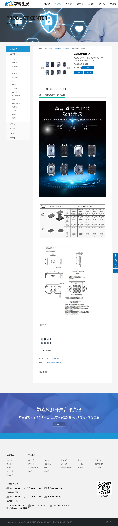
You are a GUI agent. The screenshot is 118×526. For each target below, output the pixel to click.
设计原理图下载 (87, 68)
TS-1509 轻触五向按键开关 (54, 362)
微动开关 (98, 460)
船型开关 (30, 464)
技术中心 (80, 4)
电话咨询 (78, 72)
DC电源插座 (99, 464)
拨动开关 (51, 48)
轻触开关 (17, 4)
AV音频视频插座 (67, 468)
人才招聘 (13, 138)
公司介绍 (102, 4)
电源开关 (81, 468)
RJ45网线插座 (32, 468)
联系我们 (9, 475)
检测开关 (47, 464)
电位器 (29, 471)
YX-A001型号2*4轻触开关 (53, 358)
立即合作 (59, 424)
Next (68, 68)
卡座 (46, 468)
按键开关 (64, 460)
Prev (42, 68)
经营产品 (13, 54)
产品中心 (58, 4)
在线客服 (88, 72)
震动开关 (81, 460)
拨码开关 (98, 468)
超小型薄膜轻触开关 (46, 350)
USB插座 (64, 464)
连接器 (46, 471)
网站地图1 (62, 522)
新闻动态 (69, 4)
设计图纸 (91, 4)
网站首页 (47, 4)
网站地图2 (70, 522)
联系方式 (112, 4)
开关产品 (59, 48)
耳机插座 (81, 464)
